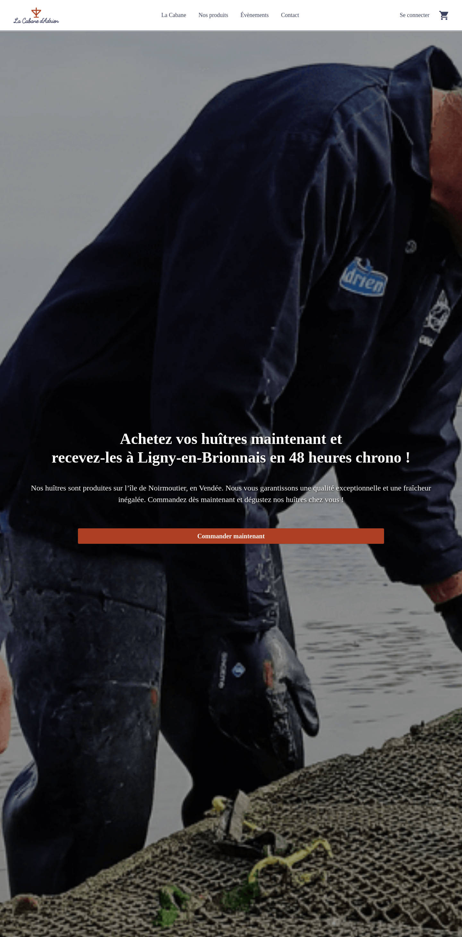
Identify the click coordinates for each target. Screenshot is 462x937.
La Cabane (173, 15)
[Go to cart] (443, 15)
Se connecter (414, 15)
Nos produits (213, 15)
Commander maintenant (231, 536)
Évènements (255, 15)
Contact (290, 15)
